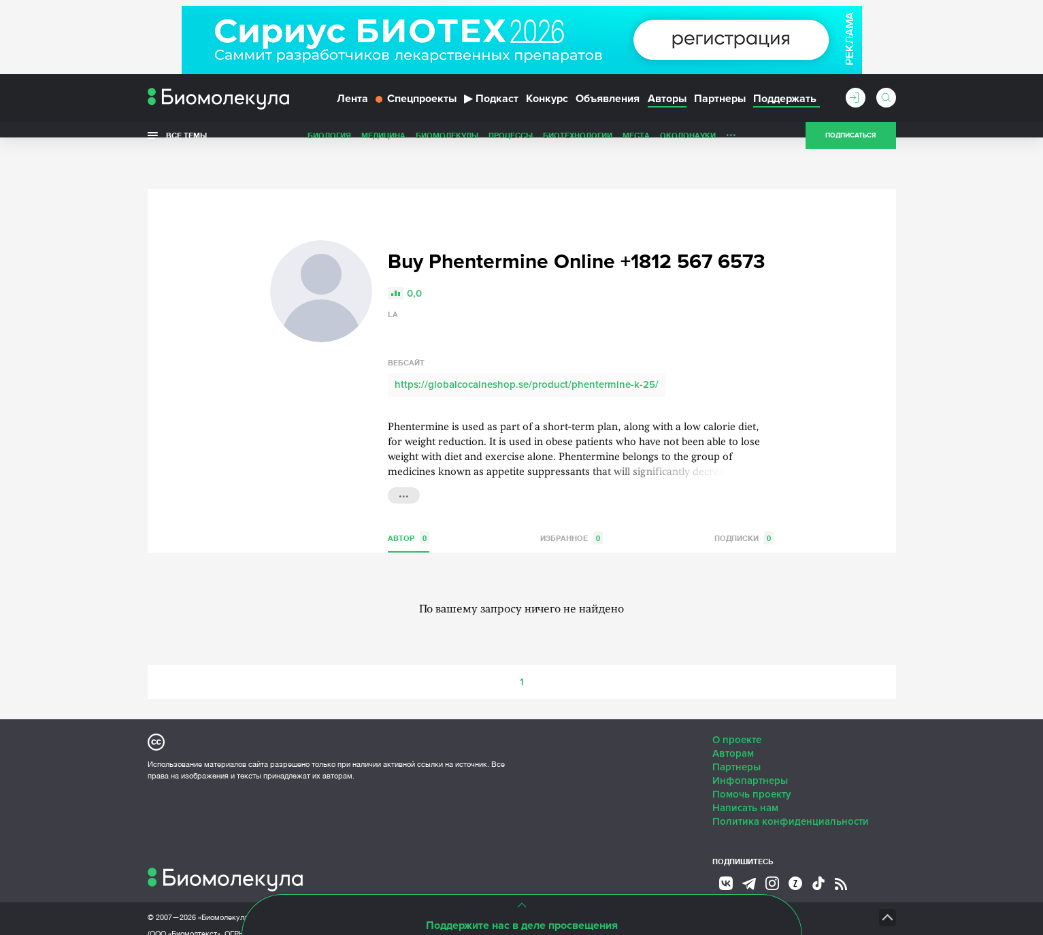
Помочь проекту (751, 764)
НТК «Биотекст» (627, 887)
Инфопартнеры (750, 750)
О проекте (736, 710)
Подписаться (850, 146)
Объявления (608, 107)
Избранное (571, 508)
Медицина (383, 145)
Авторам (733, 723)
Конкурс (547, 107)
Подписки (744, 508)
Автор (408, 508)
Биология (329, 145)
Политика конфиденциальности (790, 791)
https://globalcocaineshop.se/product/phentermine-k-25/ (527, 354)
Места (636, 145)
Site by (457, 887)
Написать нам (745, 778)
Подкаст (491, 107)
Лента (352, 107)
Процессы (511, 145)
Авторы (667, 107)
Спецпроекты (416, 107)
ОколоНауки (688, 145)
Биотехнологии (577, 145)
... (731, 142)
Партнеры (720, 107)
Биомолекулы (447, 145)
